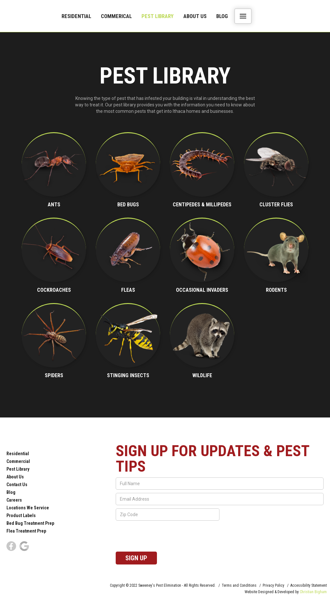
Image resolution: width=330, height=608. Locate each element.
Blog (222, 16)
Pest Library (157, 16)
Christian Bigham (313, 592)
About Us (195, 16)
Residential (76, 16)
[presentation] (165, 536)
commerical (116, 16)
